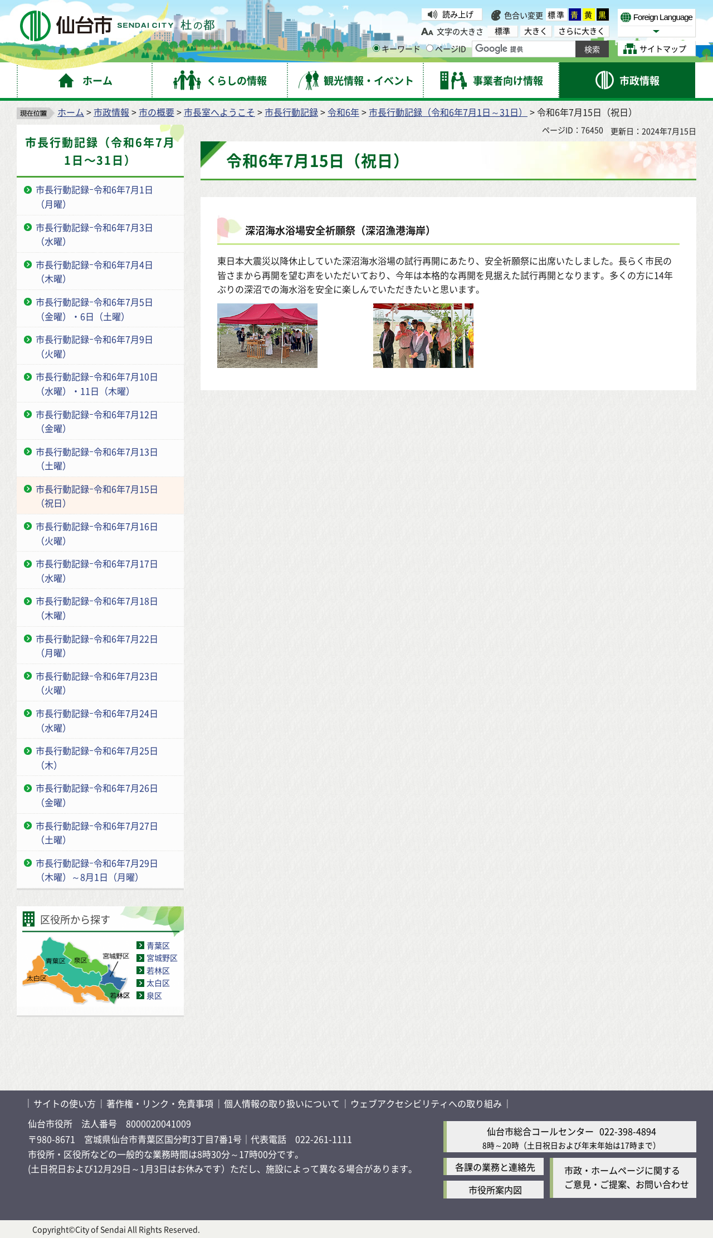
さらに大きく (581, 31)
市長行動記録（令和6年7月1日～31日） (448, 112)
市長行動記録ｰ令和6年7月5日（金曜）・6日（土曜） (94, 309)
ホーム (70, 112)
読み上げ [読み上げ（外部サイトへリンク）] (457, 13)
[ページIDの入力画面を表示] (429, 48)
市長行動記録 (291, 112)
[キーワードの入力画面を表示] (376, 48)
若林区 (158, 970)
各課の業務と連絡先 (495, 1166)
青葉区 (158, 945)
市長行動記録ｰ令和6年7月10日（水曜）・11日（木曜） (97, 383)
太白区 (158, 982)
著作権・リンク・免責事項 (159, 1103)
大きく (536, 31)
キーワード (397, 48)
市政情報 (111, 112)
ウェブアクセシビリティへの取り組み (426, 1103)
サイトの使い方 (64, 1103)
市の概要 (156, 112)
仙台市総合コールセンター (540, 1131)
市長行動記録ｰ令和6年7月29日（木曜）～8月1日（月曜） (97, 870)
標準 (556, 14)
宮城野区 (162, 957)
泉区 (154, 995)
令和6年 (343, 112)
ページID (446, 48)
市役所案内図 (495, 1189)
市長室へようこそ (219, 112)
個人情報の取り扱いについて (282, 1103)
